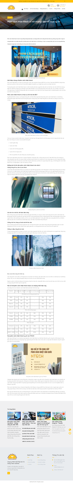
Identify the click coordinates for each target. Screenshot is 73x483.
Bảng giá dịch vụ (43, 8)
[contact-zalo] (70, 433)
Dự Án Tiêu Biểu (31, 462)
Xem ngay (52, 1)
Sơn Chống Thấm (42, 464)
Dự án (51, 8)
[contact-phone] (70, 429)
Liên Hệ (63, 8)
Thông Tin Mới (57, 8)
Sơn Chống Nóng (41, 460)
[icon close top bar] (65, 1)
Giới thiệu (26, 8)
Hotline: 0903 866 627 (58, 469)
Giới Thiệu (30, 460)
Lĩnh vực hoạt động (34, 8)
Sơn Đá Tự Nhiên (41, 462)
